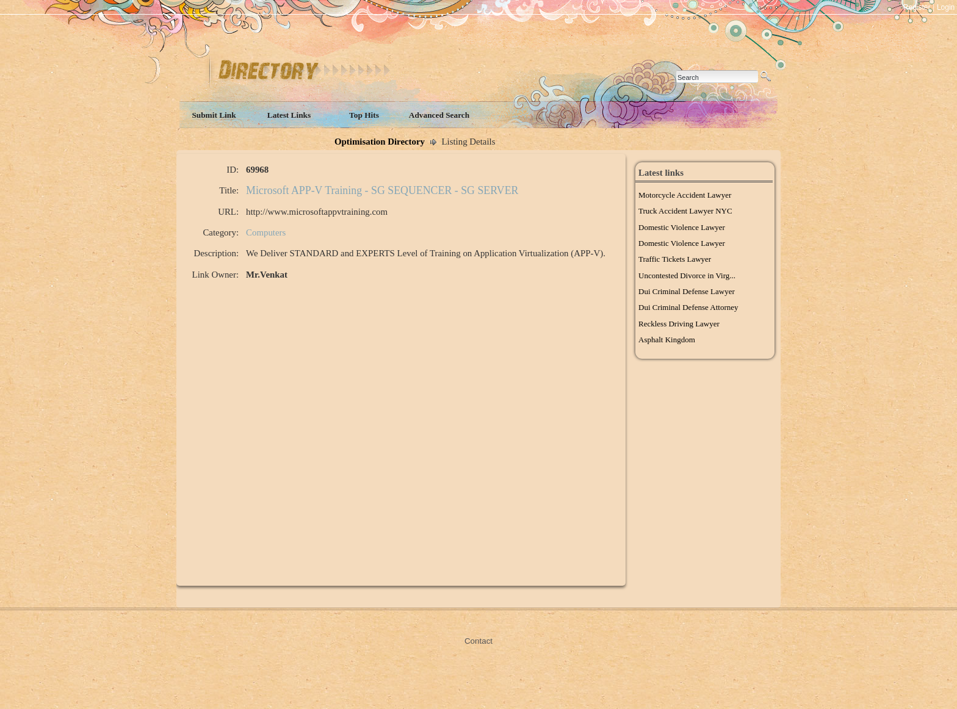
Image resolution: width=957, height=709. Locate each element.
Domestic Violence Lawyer (681, 227)
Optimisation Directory (379, 141)
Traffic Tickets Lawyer (674, 259)
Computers (266, 232)
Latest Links (289, 115)
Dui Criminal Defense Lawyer (686, 291)
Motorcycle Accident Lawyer (684, 195)
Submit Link (214, 115)
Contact (478, 641)
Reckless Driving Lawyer (679, 323)
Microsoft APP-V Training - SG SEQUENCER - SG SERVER (382, 190)
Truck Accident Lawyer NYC (685, 210)
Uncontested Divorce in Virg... (686, 275)
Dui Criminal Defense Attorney (688, 307)
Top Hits (364, 115)
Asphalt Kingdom (666, 339)
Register (917, 7)
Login (946, 7)
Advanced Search (439, 115)
